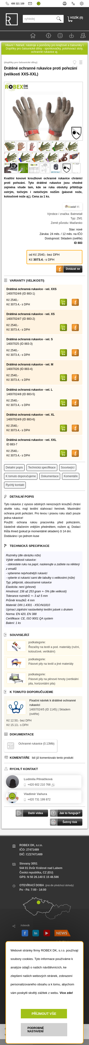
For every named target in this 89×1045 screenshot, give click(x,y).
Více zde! (66, 993)
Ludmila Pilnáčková (38, 779)
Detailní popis (14, 467)
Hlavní (9, 45)
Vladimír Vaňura (35, 794)
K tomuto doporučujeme (21, 476)
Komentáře (71, 476)
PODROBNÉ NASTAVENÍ (35, 1029)
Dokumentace (49, 476)
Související (68, 467)
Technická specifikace (42, 467)
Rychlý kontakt (15, 485)
